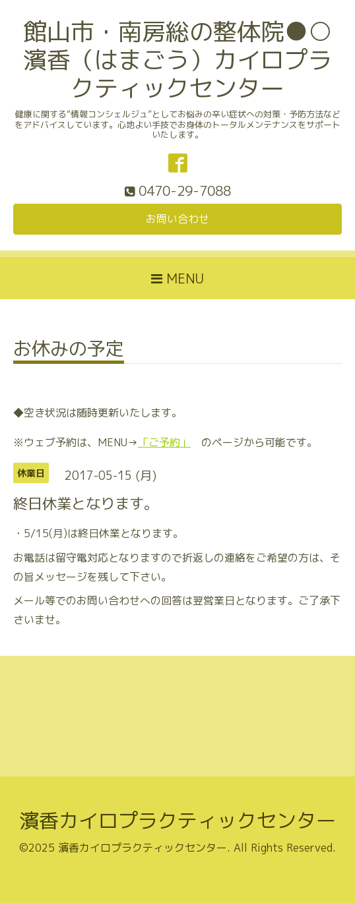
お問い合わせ (177, 219)
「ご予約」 (164, 442)
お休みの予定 (68, 350)
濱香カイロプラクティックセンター (177, 820)
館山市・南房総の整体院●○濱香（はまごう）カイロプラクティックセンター (177, 60)
